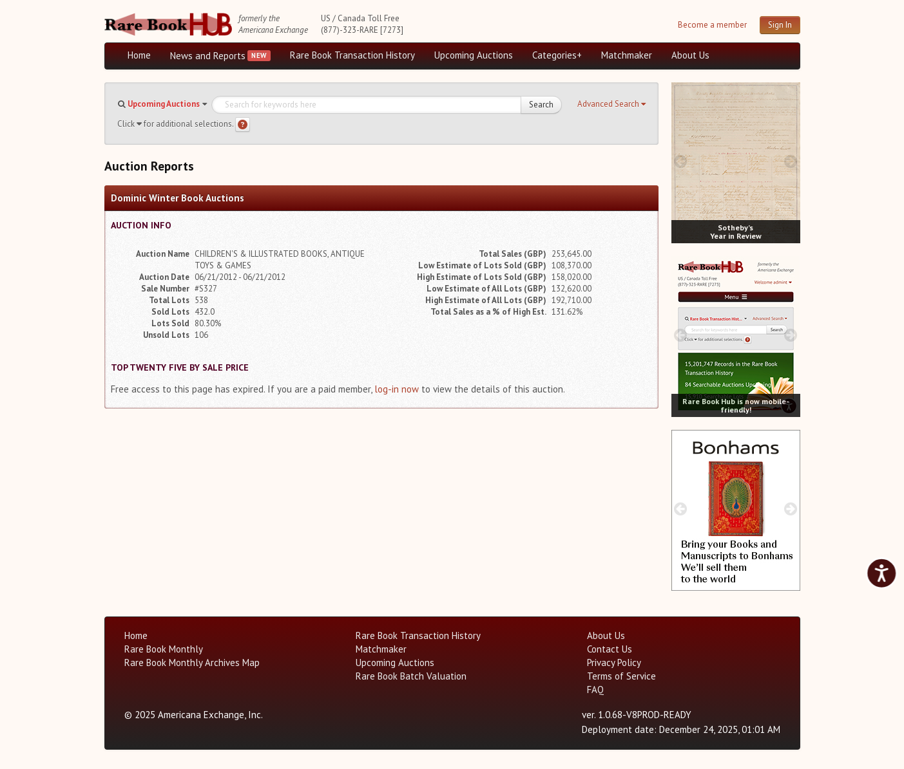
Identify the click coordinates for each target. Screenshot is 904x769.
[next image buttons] (790, 161)
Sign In (780, 24)
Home (139, 55)
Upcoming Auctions (473, 55)
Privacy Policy (614, 662)
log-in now (396, 389)
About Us (690, 55)
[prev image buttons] (680, 161)
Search (541, 104)
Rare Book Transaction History (352, 55)
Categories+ (557, 55)
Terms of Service (621, 676)
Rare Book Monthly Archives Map (192, 662)
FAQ (595, 689)
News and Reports (207, 56)
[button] (611, 104)
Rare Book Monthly (163, 649)
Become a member (712, 24)
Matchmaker (626, 55)
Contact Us (609, 649)
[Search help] (242, 124)
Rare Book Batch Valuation (411, 676)
